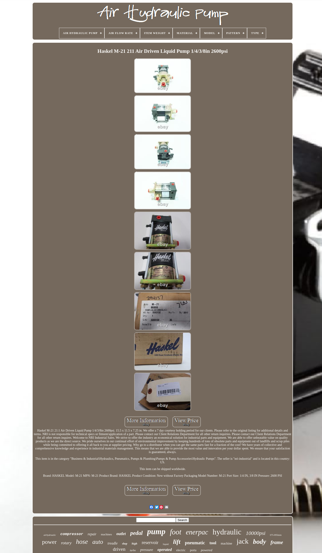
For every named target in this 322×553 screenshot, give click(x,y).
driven (119, 549)
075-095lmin (276, 535)
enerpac (197, 532)
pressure (146, 550)
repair (92, 534)
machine (226, 543)
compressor (71, 534)
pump (156, 531)
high (134, 543)
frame (277, 542)
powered (206, 550)
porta (193, 550)
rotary (66, 542)
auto (97, 541)
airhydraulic (50, 535)
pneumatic (195, 542)
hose (82, 541)
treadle (113, 543)
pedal (136, 533)
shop (124, 543)
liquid (166, 544)
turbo (133, 550)
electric (180, 550)
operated (164, 549)
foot (175, 532)
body (259, 541)
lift (176, 541)
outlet (121, 534)
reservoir (150, 542)
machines (106, 534)
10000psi (255, 533)
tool (213, 542)
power (49, 542)
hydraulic (227, 532)
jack (242, 541)
